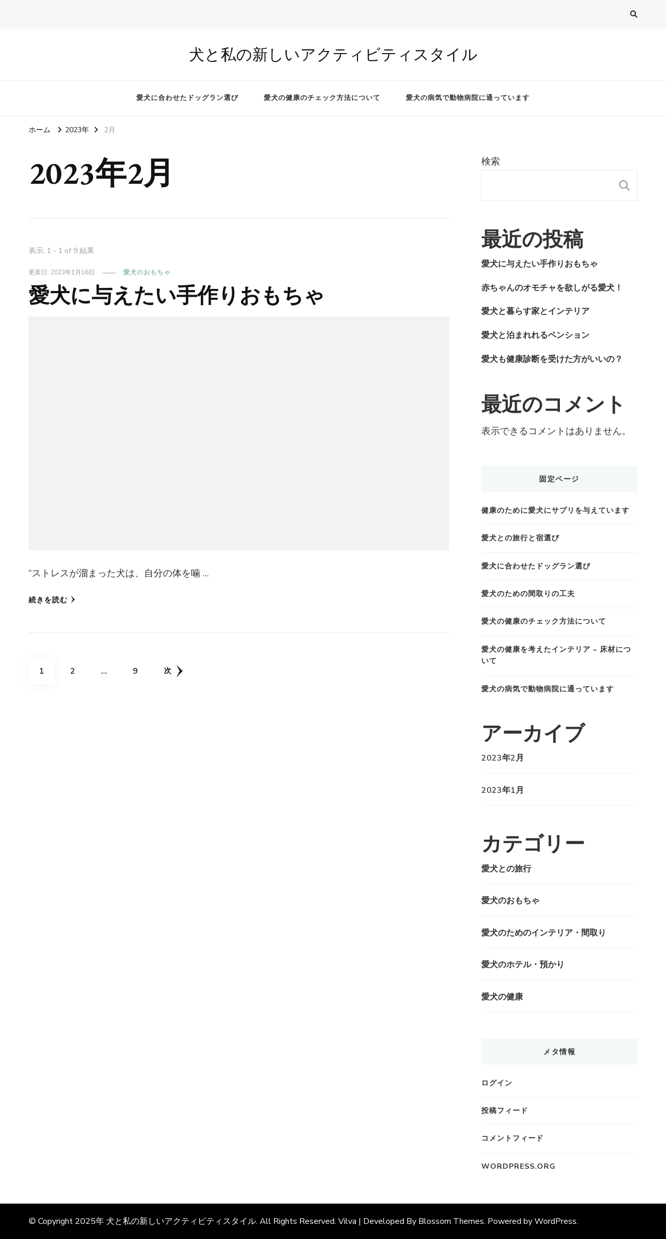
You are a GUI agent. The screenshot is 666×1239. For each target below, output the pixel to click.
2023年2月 (502, 758)
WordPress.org (518, 1166)
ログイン (497, 1083)
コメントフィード (512, 1138)
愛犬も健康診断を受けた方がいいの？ (552, 359)
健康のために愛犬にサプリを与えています (555, 510)
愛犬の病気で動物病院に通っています (468, 98)
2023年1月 (502, 790)
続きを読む (52, 600)
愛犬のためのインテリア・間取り (543, 933)
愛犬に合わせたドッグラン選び (187, 98)
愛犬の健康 (502, 997)
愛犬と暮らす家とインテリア (535, 311)
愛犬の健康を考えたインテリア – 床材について (556, 655)
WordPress (555, 1221)
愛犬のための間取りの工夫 (528, 594)
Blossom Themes (451, 1221)
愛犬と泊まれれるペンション (535, 335)
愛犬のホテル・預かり (523, 964)
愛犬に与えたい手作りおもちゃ (177, 295)
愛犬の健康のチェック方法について (322, 98)
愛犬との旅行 (506, 869)
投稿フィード (504, 1111)
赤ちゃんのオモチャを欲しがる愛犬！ (552, 288)
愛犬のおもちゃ (147, 272)
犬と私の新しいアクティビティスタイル (333, 54)
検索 (490, 161)
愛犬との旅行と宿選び (520, 538)
